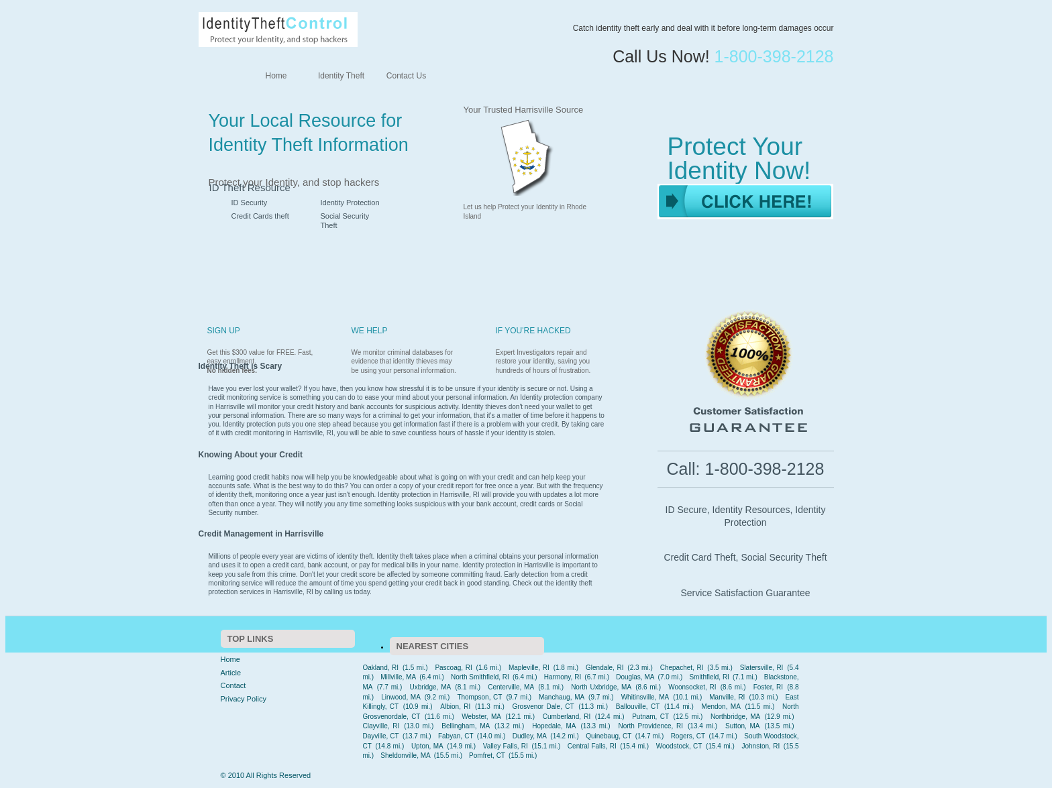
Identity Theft (341, 75)
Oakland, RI (381, 667)
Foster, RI (768, 687)
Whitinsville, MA (645, 697)
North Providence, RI (650, 726)
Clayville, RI (381, 726)
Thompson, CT (479, 697)
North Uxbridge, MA (601, 687)
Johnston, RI (760, 746)
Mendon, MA (721, 706)
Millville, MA (398, 677)
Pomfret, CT (487, 755)
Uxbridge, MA (431, 687)
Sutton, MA (742, 726)
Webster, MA (481, 716)
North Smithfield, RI (480, 677)
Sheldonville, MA (405, 755)
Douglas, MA (635, 677)
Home (275, 75)
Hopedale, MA (554, 726)
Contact (233, 685)
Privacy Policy (243, 699)
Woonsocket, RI (692, 687)
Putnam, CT (650, 716)
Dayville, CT (381, 736)
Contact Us (406, 75)
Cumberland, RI (567, 716)
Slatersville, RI (762, 667)
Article (231, 673)
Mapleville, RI (529, 667)
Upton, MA (427, 746)
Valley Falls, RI (505, 746)
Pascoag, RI (453, 667)
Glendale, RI (604, 667)
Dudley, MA (530, 736)
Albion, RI (455, 706)
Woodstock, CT (679, 746)
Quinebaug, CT (608, 736)
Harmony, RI (562, 677)
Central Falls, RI (592, 746)
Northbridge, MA (735, 716)
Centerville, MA (511, 687)
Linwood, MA (401, 697)
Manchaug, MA (561, 697)
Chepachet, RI (682, 667)
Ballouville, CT (638, 706)
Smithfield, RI (709, 677)
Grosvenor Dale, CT (543, 706)
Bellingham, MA (465, 726)
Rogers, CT (688, 736)
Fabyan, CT (456, 736)
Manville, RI (727, 697)
